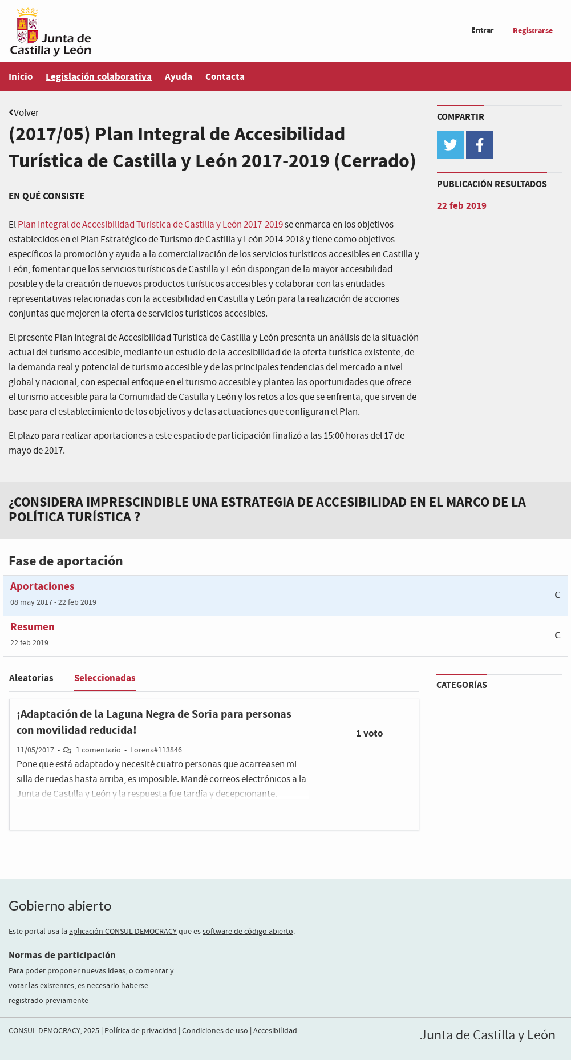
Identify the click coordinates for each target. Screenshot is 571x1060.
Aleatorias (31, 678)
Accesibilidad (275, 1031)
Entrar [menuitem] (482, 30)
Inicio (21, 76)
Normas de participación (62, 955)
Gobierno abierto (60, 905)
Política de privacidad (140, 1031)
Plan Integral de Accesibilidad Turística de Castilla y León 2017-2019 (150, 225)
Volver (26, 113)
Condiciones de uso (215, 1031)
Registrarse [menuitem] (533, 30)
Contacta (225, 76)
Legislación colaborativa (99, 76)
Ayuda (178, 76)
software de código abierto (248, 932)
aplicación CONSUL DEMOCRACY (123, 932)
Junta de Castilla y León (488, 1035)
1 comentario (98, 750)
